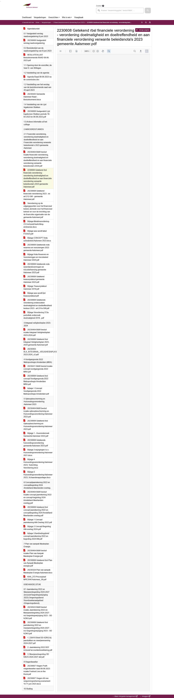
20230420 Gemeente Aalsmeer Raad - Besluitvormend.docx (34, 97)
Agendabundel (31, 29)
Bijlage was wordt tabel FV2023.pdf (35, 232)
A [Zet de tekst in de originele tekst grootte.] (142, 22)
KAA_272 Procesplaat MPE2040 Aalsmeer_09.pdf (34, 578)
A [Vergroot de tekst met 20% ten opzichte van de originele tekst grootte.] (146, 22)
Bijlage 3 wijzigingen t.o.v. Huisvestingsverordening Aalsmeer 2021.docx (37, 452)
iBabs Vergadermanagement (126, 696)
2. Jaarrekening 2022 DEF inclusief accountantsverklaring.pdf (37, 648)
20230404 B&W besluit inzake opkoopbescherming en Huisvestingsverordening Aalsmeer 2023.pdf (37, 412)
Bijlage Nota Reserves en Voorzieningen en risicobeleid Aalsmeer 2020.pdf (36, 257)
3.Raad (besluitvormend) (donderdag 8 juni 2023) (69, 22)
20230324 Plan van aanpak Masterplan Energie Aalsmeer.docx (37, 571)
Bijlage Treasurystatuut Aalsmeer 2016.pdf (34, 287)
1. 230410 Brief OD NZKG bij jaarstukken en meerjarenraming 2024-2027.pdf (37, 640)
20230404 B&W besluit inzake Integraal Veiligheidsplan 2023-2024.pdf (36, 332)
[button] (148, 10)
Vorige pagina (142, 30)
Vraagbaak (78, 17)
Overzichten (53, 17)
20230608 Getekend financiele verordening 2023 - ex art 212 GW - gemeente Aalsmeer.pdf (36, 195)
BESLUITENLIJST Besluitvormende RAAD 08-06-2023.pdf (36, 57)
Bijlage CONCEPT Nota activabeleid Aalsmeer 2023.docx (37, 239)
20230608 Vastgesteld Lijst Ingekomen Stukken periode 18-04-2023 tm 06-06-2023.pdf (36, 114)
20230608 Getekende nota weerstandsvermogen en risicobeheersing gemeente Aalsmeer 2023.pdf (36, 268)
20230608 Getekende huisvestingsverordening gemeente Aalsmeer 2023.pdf (35, 443)
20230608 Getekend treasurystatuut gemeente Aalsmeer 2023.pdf (33, 279)
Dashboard (26, 17)
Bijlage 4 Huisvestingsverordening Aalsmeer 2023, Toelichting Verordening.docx (37, 463)
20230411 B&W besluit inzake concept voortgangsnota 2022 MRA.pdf (37, 369)
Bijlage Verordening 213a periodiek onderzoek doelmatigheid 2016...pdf (36, 315)
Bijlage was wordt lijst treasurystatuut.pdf (34, 294)
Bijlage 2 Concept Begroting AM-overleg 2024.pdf (37, 527)
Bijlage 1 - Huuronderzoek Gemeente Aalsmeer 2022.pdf (36, 434)
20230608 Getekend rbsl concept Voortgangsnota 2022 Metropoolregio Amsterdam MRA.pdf (35, 380)
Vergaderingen (40, 17)
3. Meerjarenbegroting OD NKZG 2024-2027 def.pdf (36, 655)
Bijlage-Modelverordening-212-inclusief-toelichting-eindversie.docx (36, 224)
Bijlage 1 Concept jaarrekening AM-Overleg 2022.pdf (37, 521)
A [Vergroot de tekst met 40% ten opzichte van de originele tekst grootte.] (150, 22)
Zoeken (99, 6)
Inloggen (145, 696)
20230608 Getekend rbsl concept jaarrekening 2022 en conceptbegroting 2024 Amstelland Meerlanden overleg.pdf (37, 511)
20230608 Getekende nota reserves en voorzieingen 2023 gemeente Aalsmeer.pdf (36, 247)
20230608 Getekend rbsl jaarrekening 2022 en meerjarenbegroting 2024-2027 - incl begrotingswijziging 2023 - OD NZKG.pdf (37, 628)
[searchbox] (120, 10)
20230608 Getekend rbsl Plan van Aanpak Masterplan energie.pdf (37, 563)
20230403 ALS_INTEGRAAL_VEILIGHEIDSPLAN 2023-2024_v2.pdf (38, 352)
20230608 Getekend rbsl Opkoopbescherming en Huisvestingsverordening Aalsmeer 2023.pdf (37, 425)
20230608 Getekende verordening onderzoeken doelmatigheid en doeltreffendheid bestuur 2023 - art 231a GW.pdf (37, 304)
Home (37, 22)
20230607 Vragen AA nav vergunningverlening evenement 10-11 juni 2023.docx (36, 681)
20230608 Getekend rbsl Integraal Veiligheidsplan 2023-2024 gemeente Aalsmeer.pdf (36, 342)
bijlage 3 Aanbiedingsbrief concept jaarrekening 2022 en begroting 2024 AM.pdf (36, 536)
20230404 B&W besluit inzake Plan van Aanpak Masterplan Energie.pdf (35, 553)
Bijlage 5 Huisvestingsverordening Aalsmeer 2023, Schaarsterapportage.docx (37, 474)
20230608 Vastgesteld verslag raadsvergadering (34, 41)
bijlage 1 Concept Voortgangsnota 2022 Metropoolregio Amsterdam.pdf (36, 391)
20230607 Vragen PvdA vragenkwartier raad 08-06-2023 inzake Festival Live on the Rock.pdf (36, 670)
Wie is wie (66, 17)
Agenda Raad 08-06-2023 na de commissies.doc (37, 78)
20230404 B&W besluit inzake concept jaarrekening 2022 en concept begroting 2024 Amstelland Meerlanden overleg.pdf (37, 497)
